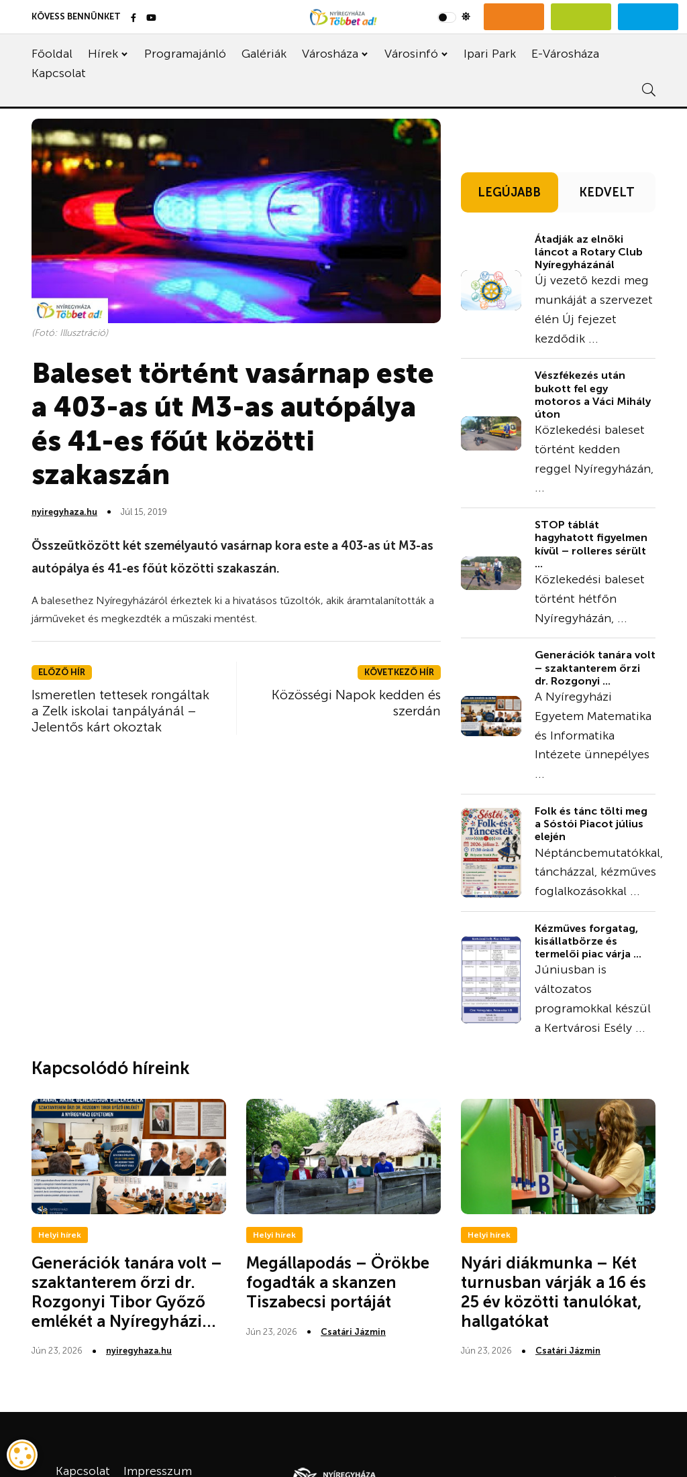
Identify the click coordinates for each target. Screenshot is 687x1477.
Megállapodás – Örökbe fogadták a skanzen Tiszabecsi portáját (337, 1282)
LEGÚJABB (509, 192)
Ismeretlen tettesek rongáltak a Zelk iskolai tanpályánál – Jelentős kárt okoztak (120, 711)
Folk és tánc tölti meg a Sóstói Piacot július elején (591, 824)
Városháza (330, 53)
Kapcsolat (59, 73)
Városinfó (411, 53)
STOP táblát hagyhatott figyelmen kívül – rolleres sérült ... (591, 544)
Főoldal (52, 53)
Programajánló (185, 53)
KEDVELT (607, 192)
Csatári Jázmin (353, 1332)
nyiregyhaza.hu (64, 512)
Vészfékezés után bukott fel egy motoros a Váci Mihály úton (593, 394)
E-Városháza (565, 53)
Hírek (103, 53)
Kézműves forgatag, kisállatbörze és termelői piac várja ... (588, 941)
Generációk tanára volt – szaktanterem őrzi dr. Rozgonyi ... (595, 667)
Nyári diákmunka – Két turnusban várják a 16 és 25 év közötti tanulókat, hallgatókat (553, 1291)
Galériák (264, 53)
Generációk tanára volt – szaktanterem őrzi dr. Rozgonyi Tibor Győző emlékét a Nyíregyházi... (127, 1291)
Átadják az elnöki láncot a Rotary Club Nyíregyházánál (589, 252)
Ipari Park (490, 53)
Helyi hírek (59, 1235)
